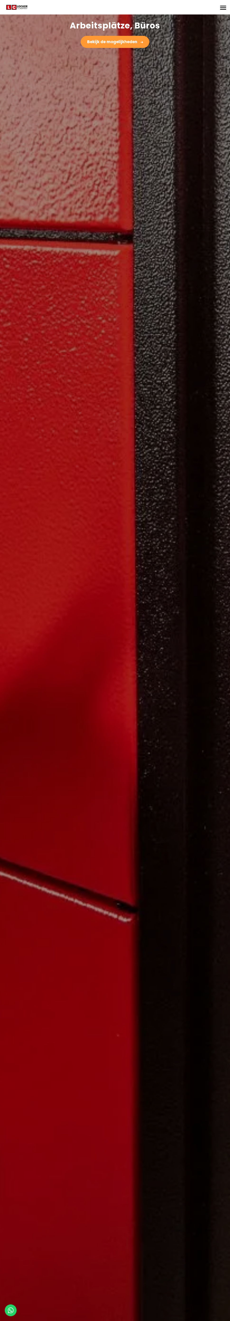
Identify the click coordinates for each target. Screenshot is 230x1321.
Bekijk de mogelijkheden (112, 42)
